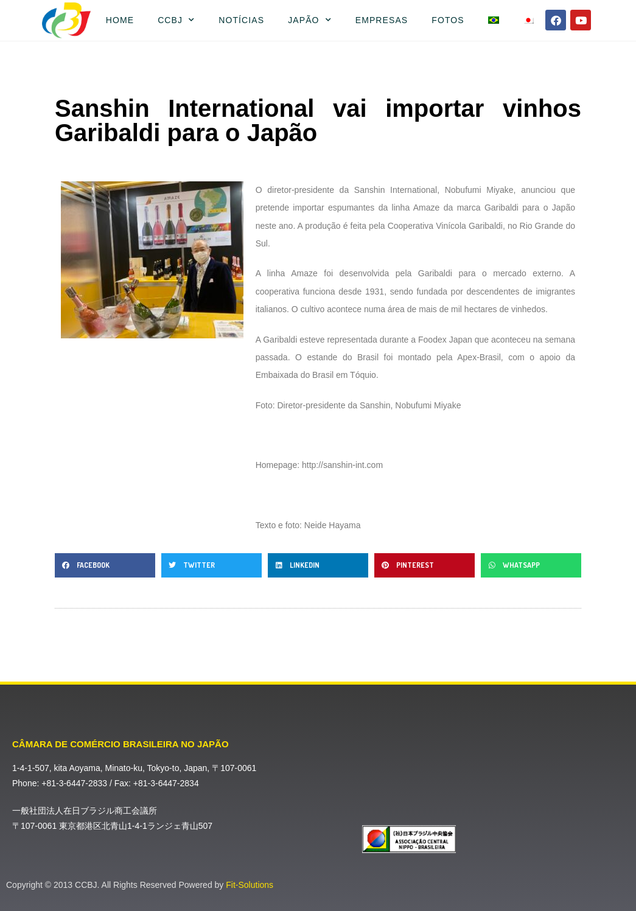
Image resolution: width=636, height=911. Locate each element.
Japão (310, 20)
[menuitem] (493, 20)
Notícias (241, 20)
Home (120, 20)
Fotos (448, 20)
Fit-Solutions (249, 885)
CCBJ (176, 20)
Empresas (381, 20)
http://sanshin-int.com (342, 465)
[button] (105, 565)
